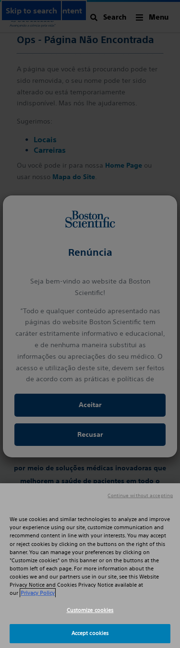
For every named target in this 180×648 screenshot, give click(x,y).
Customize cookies (90, 610)
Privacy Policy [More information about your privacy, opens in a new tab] (38, 593)
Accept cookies (90, 633)
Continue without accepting (140, 495)
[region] (90, 565)
